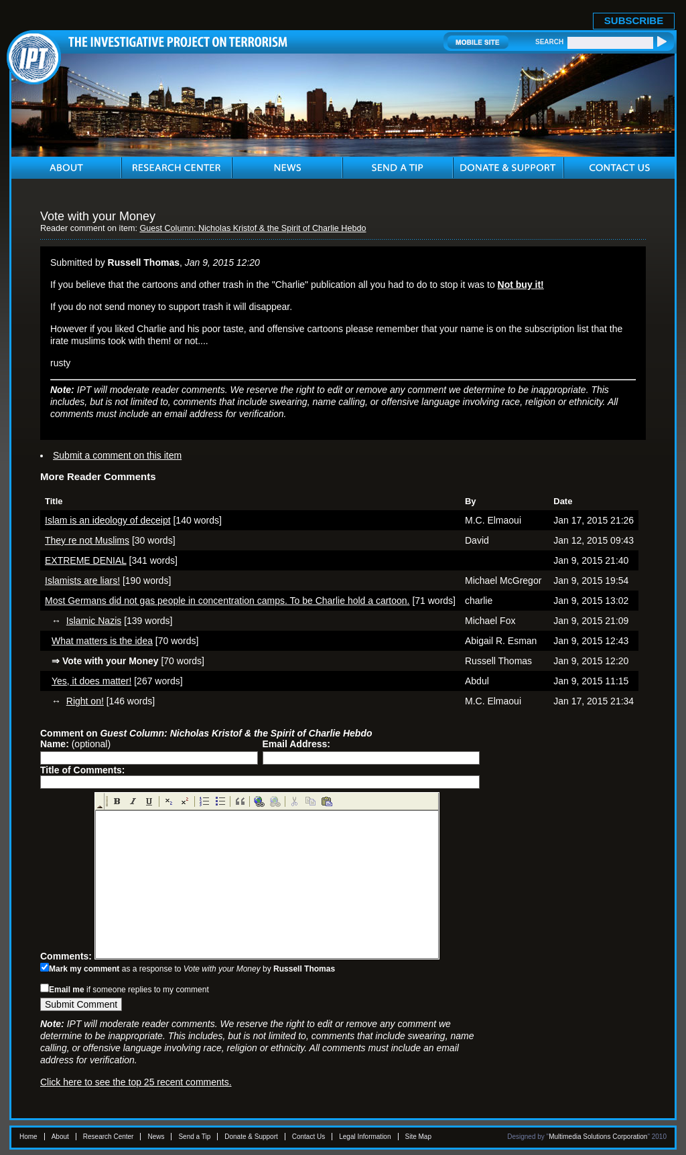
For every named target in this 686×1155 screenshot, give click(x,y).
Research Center (108, 1136)
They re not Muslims (87, 540)
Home (28, 1136)
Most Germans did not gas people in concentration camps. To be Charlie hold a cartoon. (227, 600)
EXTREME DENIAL (86, 560)
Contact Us (308, 1136)
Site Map (418, 1136)
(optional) (75, 744)
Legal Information (365, 1136)
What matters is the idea (102, 640)
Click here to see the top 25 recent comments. (136, 1082)
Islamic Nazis (93, 620)
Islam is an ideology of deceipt (108, 520)
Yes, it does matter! (91, 681)
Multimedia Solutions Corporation (598, 1136)
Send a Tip (194, 1136)
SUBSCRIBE (633, 20)
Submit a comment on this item (117, 455)
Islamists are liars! (82, 580)
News (155, 1136)
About (60, 1136)
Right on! (85, 701)
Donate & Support (251, 1136)
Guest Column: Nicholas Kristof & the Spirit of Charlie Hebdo (252, 228)
